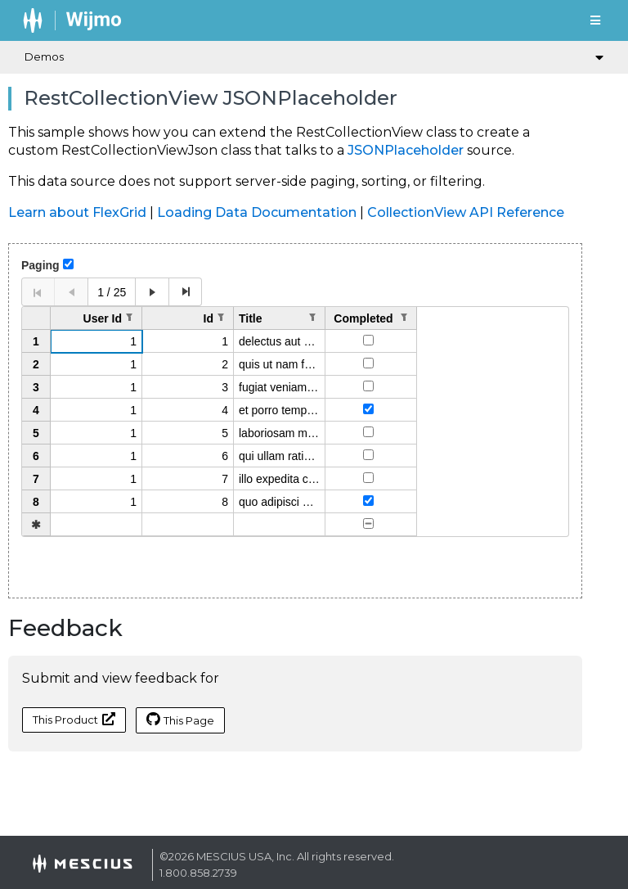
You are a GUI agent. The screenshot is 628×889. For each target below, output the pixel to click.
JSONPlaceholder (406, 150)
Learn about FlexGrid (77, 212)
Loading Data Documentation (257, 212)
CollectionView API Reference (465, 212)
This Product (74, 719)
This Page (180, 719)
